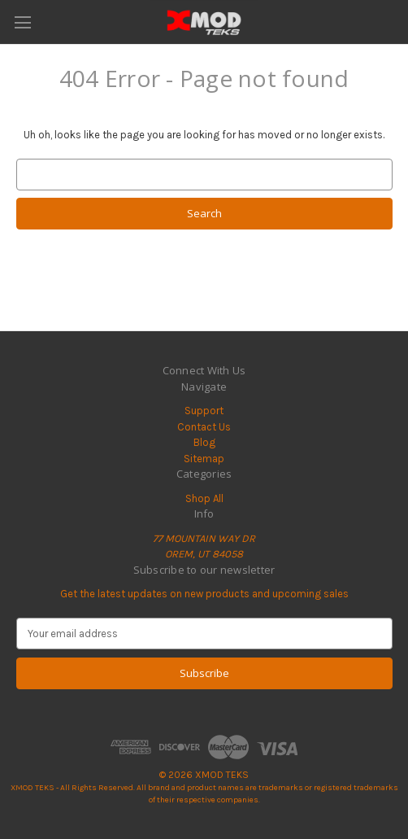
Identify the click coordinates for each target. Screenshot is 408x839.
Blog (204, 442)
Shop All (204, 498)
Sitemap (204, 458)
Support (204, 410)
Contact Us (204, 427)
